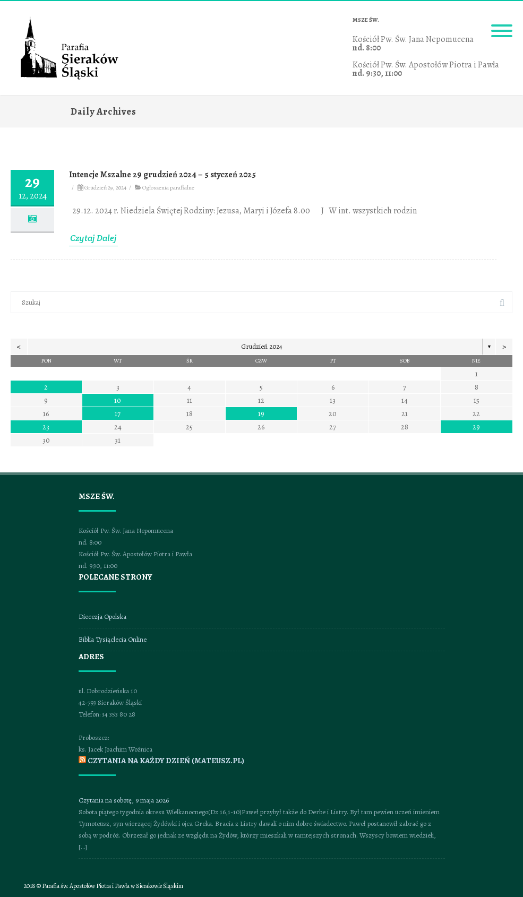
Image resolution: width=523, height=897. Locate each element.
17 (118, 414)
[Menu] (502, 24)
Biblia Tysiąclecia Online (113, 639)
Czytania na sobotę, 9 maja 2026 (124, 800)
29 (476, 427)
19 (261, 414)
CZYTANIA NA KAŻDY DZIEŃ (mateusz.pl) (166, 760)
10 (117, 400)
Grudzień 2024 (261, 346)
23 (45, 427)
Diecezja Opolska (102, 616)
